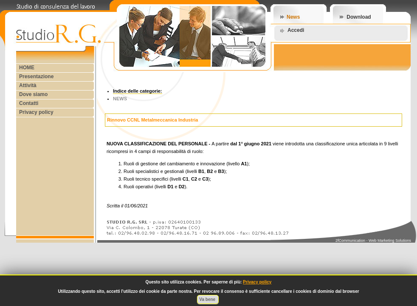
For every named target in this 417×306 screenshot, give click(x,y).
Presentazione (36, 76)
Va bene (208, 299)
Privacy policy (36, 112)
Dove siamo (33, 94)
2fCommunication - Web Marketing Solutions (373, 240)
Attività (28, 85)
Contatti (28, 103)
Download (359, 17)
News (293, 17)
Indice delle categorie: (137, 91)
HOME (26, 68)
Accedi (295, 30)
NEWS (120, 98)
